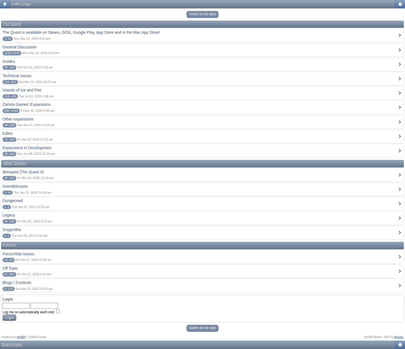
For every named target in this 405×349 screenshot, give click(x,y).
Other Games (14, 163)
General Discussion (20, 47)
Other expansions (18, 119)
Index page (21, 4)
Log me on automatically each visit (31, 312)
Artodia (398, 337)
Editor (8, 133)
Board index (12, 344)
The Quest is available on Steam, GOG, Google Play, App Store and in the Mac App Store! (81, 32)
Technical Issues (17, 75)
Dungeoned (13, 200)
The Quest (12, 24)
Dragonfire (12, 229)
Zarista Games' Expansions (27, 104)
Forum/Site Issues (18, 254)
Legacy (9, 215)
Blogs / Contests (17, 282)
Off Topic (10, 268)
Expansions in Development (27, 148)
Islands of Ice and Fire (22, 90)
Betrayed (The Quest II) (23, 172)
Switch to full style (202, 14)
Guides (9, 61)
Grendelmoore (15, 186)
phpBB (21, 337)
